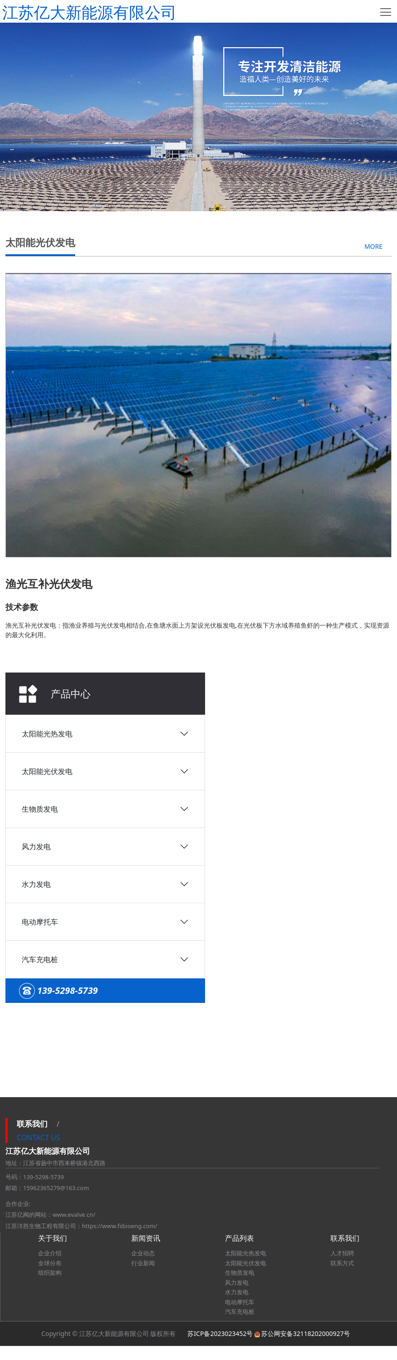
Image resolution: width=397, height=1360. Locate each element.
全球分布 (50, 1277)
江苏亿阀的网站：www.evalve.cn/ (50, 1229)
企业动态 (143, 1267)
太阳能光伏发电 (47, 341)
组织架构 (50, 1287)
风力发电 (36, 416)
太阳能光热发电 (47, 304)
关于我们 (52, 1253)
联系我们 (344, 1253)
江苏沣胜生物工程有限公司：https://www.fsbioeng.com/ (81, 1240)
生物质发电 (40, 379)
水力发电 (36, 454)
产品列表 (239, 1253)
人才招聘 (342, 1267)
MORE (373, 597)
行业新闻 (143, 1277)
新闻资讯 (145, 1253)
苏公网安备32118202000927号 (305, 1347)
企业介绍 (50, 1267)
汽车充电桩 (40, 529)
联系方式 (342, 1277)
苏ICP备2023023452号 (220, 1347)
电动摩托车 (40, 492)
